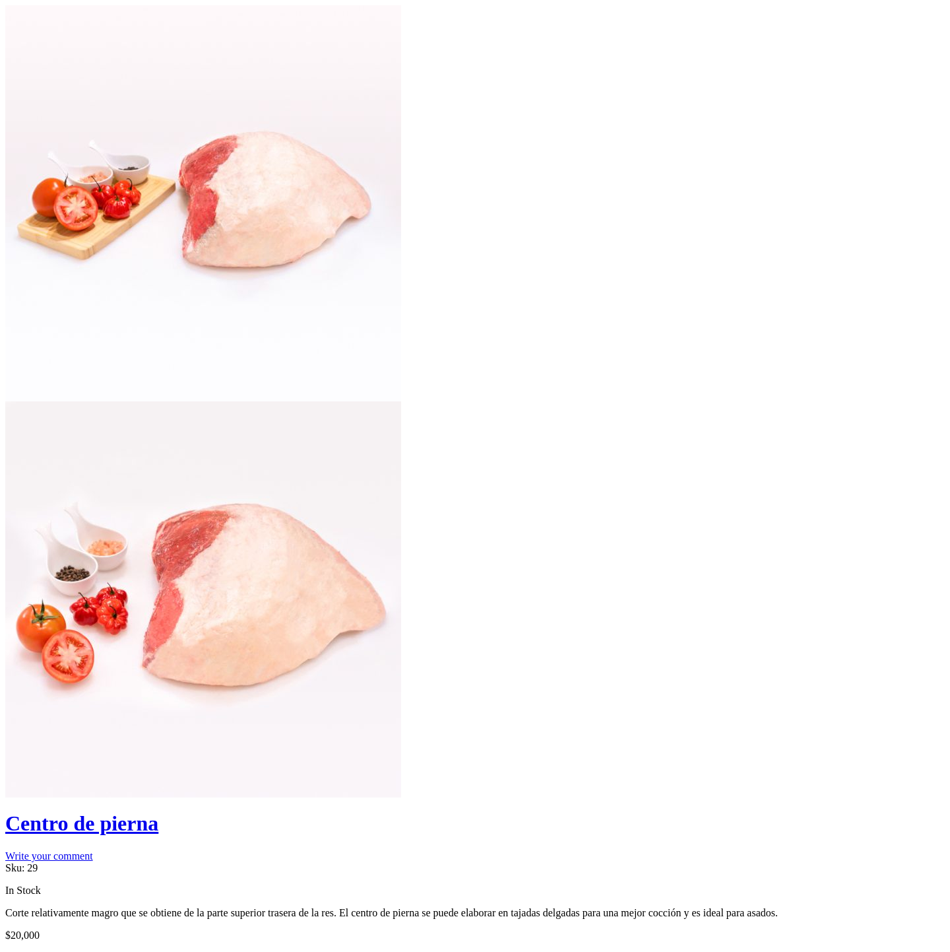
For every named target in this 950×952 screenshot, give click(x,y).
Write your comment (49, 856)
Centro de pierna (81, 823)
